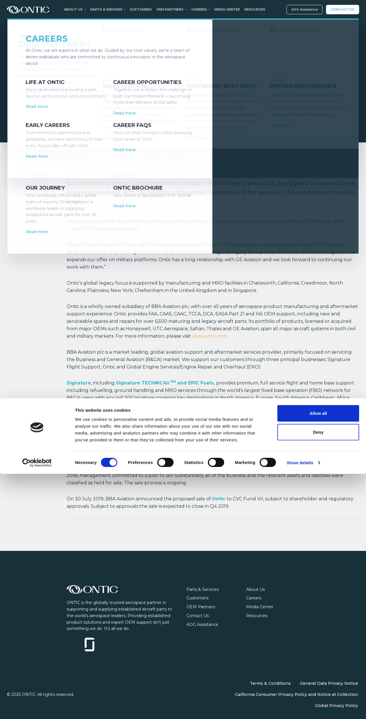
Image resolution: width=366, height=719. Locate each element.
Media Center (227, 9)
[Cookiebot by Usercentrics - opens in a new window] (37, 708)
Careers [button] (199, 9)
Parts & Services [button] (106, 9)
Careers (253, 598)
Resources (254, 9)
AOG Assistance (304, 9)
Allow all (318, 658)
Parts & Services (202, 589)
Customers (141, 9)
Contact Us (342, 9)
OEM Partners (200, 606)
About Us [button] (73, 9)
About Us (255, 589)
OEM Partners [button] (170, 9)
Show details (300, 707)
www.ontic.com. (210, 336)
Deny (318, 677)
